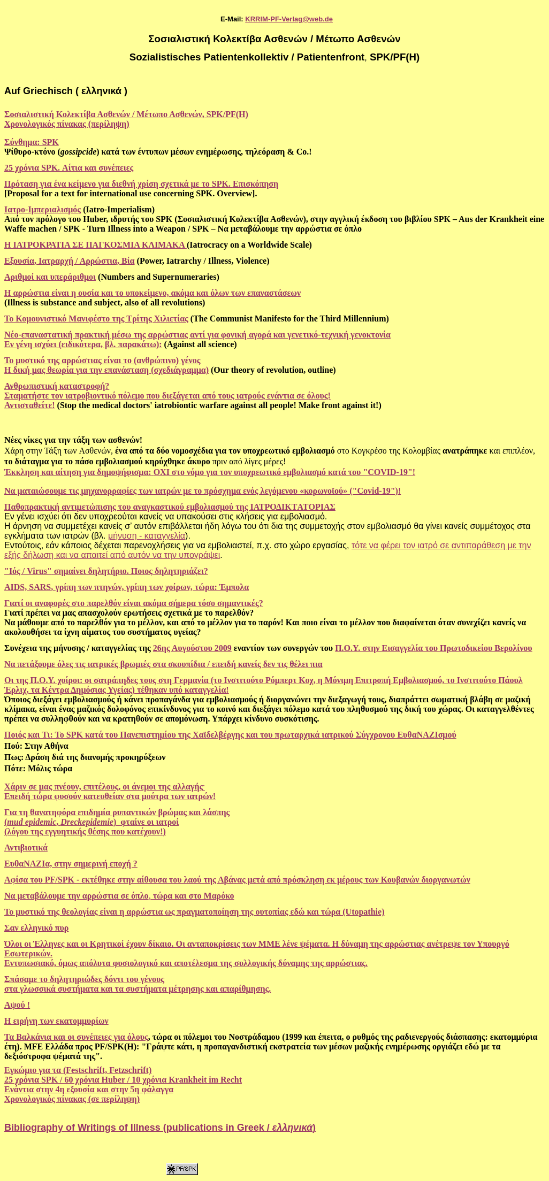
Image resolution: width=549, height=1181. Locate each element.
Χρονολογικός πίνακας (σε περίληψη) (72, 1098)
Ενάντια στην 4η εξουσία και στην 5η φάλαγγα (88, 1089)
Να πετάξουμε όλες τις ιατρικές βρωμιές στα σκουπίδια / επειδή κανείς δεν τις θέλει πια (163, 664)
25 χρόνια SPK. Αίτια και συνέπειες (68, 167)
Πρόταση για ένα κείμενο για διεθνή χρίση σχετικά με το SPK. (118, 183)
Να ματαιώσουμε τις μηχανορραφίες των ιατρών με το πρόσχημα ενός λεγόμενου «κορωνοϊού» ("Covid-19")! (202, 490)
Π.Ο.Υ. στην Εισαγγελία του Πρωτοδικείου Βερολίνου (433, 648)
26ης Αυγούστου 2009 (192, 648)
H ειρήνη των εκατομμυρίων (56, 1020)
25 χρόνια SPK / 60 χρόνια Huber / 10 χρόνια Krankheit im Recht (123, 1079)
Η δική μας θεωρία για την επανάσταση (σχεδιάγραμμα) (106, 369)
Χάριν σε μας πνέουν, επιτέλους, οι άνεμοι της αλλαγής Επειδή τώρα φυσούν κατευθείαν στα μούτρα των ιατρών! (110, 791)
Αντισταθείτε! (29, 405)
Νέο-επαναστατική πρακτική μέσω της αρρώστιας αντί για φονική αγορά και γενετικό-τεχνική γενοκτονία (197, 334)
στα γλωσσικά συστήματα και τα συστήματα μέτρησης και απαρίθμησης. (137, 988)
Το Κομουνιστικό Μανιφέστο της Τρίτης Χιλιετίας (96, 318)
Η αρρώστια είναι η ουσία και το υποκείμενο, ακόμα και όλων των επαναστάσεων (152, 292)
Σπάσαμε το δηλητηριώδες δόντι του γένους (84, 979)
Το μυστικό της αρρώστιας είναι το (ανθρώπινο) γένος (102, 360)
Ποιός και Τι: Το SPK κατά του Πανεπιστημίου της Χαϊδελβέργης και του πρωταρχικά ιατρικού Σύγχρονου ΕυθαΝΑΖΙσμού (230, 734)
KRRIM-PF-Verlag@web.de (289, 19)
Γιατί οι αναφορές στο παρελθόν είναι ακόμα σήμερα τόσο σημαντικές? (133, 603)
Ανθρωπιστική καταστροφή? (56, 385)
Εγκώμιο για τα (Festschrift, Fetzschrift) (77, 1070)
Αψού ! (17, 1004)
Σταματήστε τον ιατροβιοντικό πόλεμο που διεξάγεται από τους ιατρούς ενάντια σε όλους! (167, 395)
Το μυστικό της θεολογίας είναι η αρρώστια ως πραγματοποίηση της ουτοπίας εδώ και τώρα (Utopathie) (194, 911)
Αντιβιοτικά (26, 847)
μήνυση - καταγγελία (146, 535)
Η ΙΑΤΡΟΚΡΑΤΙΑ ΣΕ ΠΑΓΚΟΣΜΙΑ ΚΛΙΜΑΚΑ (95, 244)
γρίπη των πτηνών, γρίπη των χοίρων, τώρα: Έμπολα (152, 587)
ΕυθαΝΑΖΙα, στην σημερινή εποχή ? (71, 863)
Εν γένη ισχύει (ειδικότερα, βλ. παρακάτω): (83, 344)
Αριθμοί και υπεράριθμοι (50, 276)
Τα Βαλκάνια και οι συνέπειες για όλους (76, 1036)
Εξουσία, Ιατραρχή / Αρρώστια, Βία (69, 260)
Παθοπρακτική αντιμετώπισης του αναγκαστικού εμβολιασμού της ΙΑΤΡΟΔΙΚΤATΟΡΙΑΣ (170, 506)
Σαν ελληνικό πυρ (36, 927)
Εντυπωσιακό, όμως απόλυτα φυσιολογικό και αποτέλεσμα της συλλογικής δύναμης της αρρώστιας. (186, 963)
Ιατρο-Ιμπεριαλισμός (42, 209)
